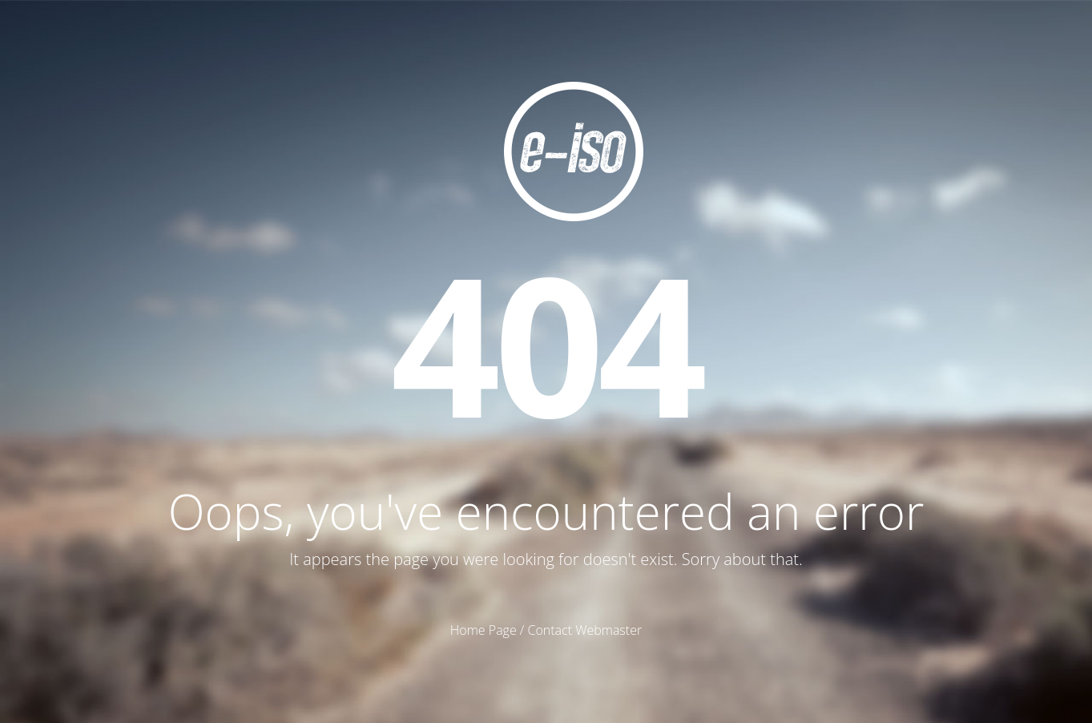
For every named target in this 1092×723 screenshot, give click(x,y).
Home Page (483, 630)
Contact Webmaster (584, 630)
